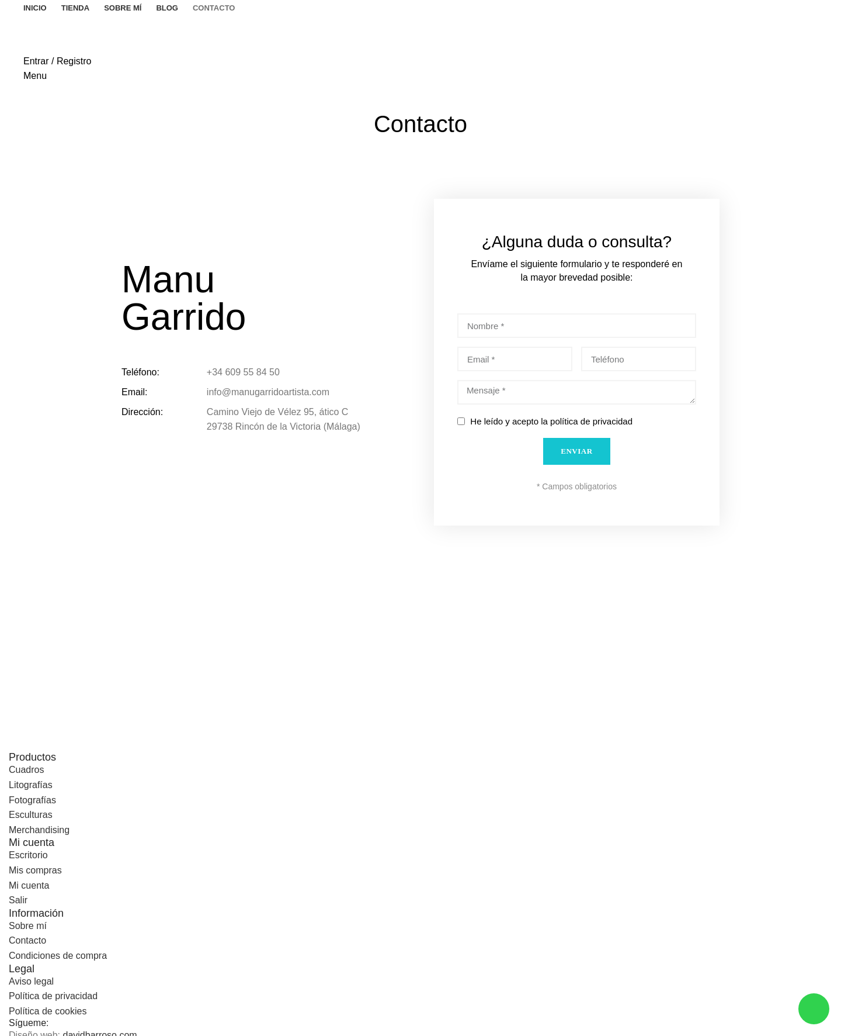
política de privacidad (591, 421)
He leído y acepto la (551, 421)
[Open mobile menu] (35, 76)
